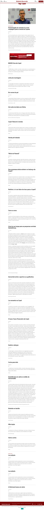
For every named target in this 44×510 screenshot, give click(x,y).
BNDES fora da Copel (14, 64)
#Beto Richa (14, 118)
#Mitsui (11, 358)
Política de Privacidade (28, 504)
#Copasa (9, 50)
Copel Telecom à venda (15, 122)
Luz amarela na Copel (15, 301)
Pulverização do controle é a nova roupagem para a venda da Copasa (19, 29)
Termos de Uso (22, 504)
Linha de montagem (14, 78)
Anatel (9, 292)
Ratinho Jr (14, 197)
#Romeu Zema (18, 50)
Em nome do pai (13, 93)
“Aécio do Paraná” (13, 154)
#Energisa (16, 273)
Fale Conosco (18, 504)
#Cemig (17, 118)
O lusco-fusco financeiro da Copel (18, 319)
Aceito (22, 508)
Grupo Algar (11, 84)
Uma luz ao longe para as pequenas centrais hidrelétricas (22, 227)
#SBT (14, 103)
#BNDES (9, 74)
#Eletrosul (11, 499)
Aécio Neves (28, 113)
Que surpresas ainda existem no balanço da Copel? (21, 170)
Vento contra (12, 438)
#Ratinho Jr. (12, 103)
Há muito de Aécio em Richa (17, 108)
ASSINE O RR (41, 1)
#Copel (12, 50)
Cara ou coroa (12, 211)
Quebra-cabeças (13, 346)
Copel (25, 84)
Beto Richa (16, 113)
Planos (15, 504)
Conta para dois (13, 363)
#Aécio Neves (10, 118)
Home (13, 504)
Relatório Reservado (22, 1)
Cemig (29, 86)
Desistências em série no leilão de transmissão (18, 378)
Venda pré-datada (14, 138)
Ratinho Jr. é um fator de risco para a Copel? (22, 190)
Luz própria (11, 456)
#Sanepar (11, 420)
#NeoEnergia (12, 434)
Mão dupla (11, 425)
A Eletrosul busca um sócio (16, 488)
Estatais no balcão (14, 409)
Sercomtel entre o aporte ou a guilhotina (21, 277)
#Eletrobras (14, 50)
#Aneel (9, 273)
